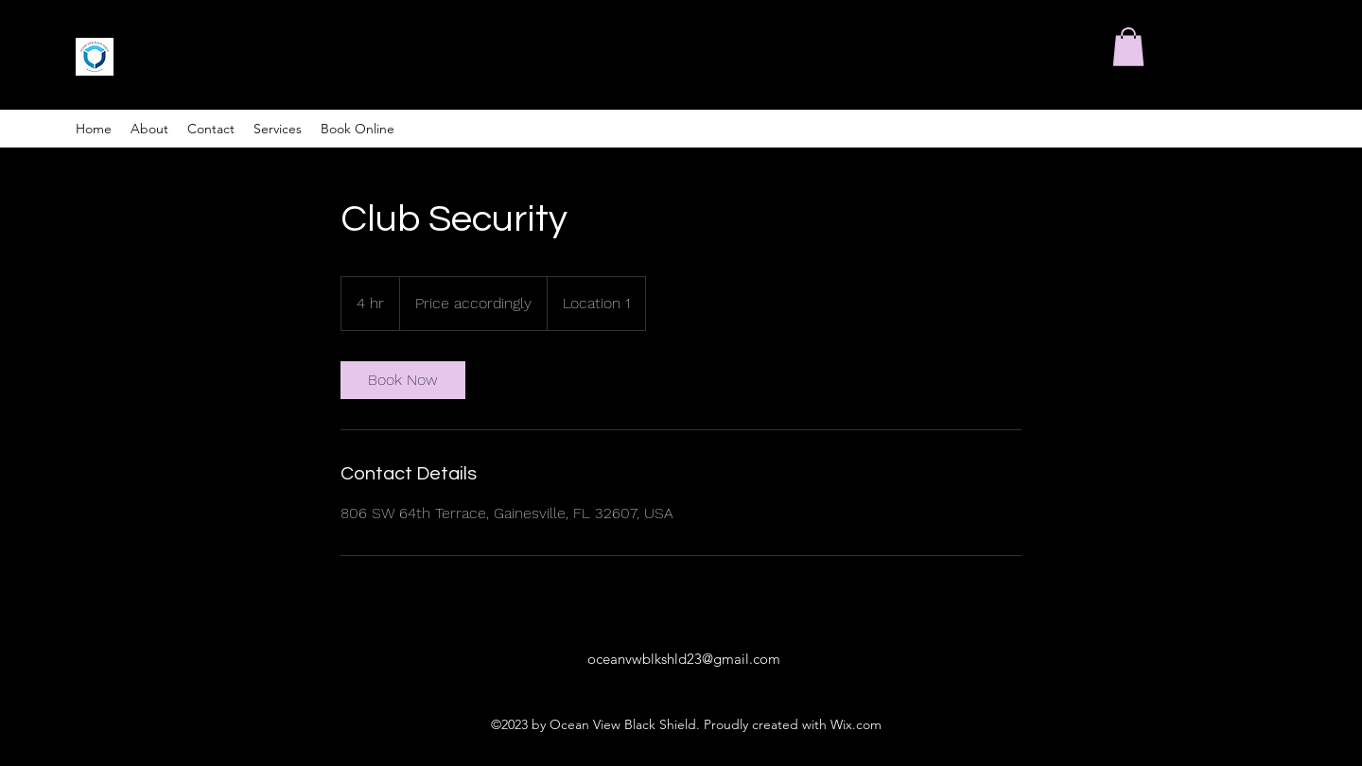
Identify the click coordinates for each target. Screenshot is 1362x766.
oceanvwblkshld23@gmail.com (683, 659)
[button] (1128, 46)
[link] (402, 380)
